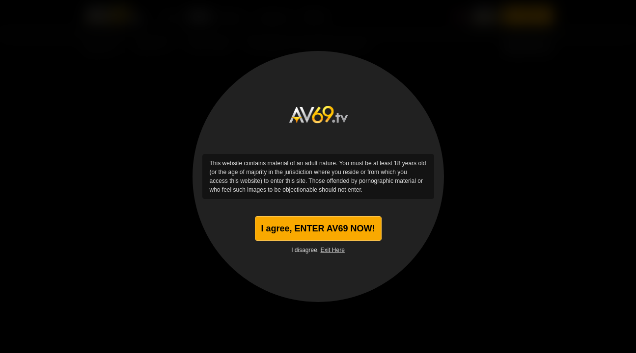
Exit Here (333, 250)
